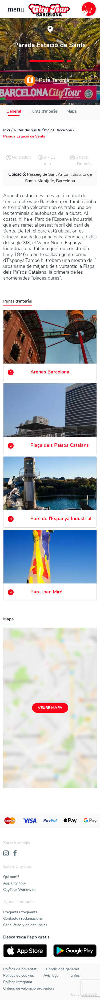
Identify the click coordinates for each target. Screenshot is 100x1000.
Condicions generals (62, 969)
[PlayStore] (75, 950)
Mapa (71, 111)
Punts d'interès (44, 111)
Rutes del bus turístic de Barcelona (43, 130)
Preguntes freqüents (20, 912)
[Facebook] (15, 853)
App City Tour (14, 883)
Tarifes (74, 975)
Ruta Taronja (46, 80)
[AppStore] (25, 950)
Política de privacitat (20, 969)
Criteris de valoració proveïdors (28, 988)
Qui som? (11, 876)
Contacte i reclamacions (23, 918)
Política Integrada (17, 981)
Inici (6, 130)
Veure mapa (50, 707)
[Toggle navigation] (15, 9)
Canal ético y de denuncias (25, 925)
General (13, 111)
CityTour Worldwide (19, 889)
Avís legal (51, 975)
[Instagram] (6, 853)
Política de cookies (18, 975)
